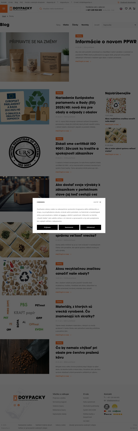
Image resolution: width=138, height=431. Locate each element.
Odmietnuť (91, 227)
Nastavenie (69, 227)
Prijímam (47, 227)
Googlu (63, 215)
